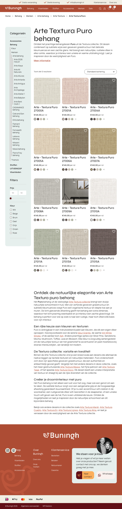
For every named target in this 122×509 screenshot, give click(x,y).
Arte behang (43, 16)
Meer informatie (42, 60)
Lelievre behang (16, 137)
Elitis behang (18, 120)
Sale (91, 8)
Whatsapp (107, 473)
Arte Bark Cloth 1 (18, 102)
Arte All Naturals (17, 70)
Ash (62, 335)
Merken (81, 8)
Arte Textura (59, 16)
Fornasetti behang (17, 131)
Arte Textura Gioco (64, 369)
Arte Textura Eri (49, 410)
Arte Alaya (18, 65)
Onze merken (36, 465)
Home (8, 16)
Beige (15, 213)
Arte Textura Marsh (89, 407)
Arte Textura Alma (87, 410)
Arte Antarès (19, 79)
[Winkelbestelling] (100, 71)
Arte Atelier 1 (19, 94)
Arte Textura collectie (79, 301)
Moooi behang (19, 149)
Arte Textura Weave (70, 366)
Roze (15, 233)
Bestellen (55, 455)
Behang (30, 8)
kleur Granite (84, 332)
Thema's (15, 160)
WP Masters (47, 506)
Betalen (54, 460)
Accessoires (68, 8)
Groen (15, 229)
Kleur (13, 48)
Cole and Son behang (18, 114)
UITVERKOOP (16, 168)
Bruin (15, 217)
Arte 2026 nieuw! (18, 60)
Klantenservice (100, 2)
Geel (15, 221)
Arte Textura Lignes (68, 410)
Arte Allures (19, 76)
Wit (14, 209)
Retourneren (56, 465)
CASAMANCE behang (18, 108)
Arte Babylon (19, 97)
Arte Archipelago (19, 88)
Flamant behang (16, 125)
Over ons (113, 2)
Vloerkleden (43, 8)
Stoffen (56, 8)
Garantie (54, 470)
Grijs (15, 225)
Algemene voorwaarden (30, 506)
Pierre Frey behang (17, 154)
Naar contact (88, 475)
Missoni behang (16, 143)
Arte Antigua (19, 83)
